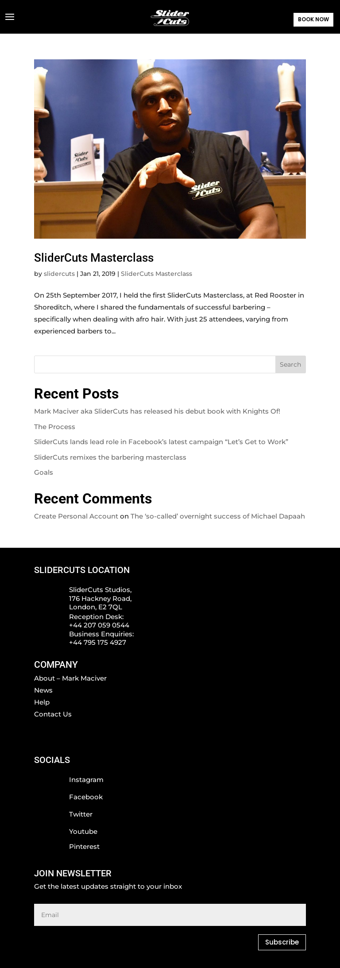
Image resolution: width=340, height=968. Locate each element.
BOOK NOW (313, 19)
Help (42, 702)
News (43, 690)
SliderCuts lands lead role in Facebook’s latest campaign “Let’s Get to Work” (161, 442)
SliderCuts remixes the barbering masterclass (110, 457)
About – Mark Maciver (70, 678)
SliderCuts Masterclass (94, 257)
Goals (43, 472)
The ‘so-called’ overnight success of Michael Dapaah (218, 516)
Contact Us (53, 714)
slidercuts (59, 274)
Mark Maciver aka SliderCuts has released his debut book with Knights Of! (157, 411)
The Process (54, 426)
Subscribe (282, 942)
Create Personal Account (76, 516)
